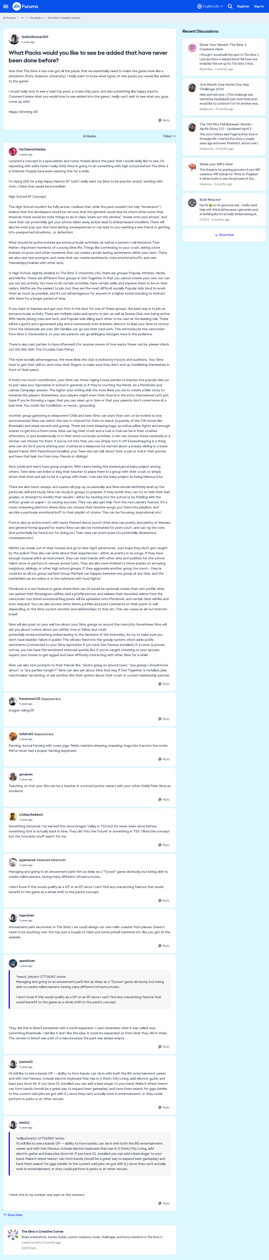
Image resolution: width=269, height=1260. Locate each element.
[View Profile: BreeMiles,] (192, 48)
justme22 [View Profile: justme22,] (26, 1062)
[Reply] (164, 120)
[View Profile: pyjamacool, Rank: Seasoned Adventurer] (13, 862)
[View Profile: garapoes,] (13, 776)
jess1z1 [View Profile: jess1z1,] (24, 1122)
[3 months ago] (223, 69)
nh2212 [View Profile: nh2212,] (204, 219)
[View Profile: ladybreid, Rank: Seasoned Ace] (13, 736)
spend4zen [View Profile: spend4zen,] (27, 961)
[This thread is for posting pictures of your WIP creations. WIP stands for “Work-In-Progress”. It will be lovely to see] (230, 174)
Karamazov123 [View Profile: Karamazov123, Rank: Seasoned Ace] (29, 699)
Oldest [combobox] (169, 136)
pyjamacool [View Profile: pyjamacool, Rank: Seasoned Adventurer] (27, 860)
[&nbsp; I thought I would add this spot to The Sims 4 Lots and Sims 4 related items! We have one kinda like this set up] (230, 59)
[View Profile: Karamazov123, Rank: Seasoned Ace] (13, 701)
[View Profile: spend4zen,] (13, 963)
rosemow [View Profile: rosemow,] (206, 184)
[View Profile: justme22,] (13, 1064)
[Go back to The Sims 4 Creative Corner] (92, 1231)
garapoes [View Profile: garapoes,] (26, 774)
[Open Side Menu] (5, 6)
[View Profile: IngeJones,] (13, 918)
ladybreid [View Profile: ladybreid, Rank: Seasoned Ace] (26, 734)
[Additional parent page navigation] (22, 18)
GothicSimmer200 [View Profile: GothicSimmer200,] (34, 37)
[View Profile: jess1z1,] (13, 1125)
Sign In (259, 6)
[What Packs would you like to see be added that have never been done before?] (32, 154)
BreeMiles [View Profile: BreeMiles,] (206, 69)
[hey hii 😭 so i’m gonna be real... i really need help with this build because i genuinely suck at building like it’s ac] (230, 209)
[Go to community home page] (25, 6)
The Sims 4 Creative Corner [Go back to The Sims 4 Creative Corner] (64, 18)
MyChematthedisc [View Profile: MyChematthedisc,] (32, 149)
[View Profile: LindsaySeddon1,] (13, 817)
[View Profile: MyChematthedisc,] (13, 151)
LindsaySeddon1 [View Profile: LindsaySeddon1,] (31, 815)
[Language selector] (210, 6)
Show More (12, 1215)
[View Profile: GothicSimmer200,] (14, 39)
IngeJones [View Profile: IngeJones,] (26, 915)
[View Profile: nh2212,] (192, 203)
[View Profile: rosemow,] (192, 167)
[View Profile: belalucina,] (192, 88)
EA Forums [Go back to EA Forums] (9, 18)
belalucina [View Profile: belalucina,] (206, 109)
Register (243, 6)
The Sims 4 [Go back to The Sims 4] (36, 18)
